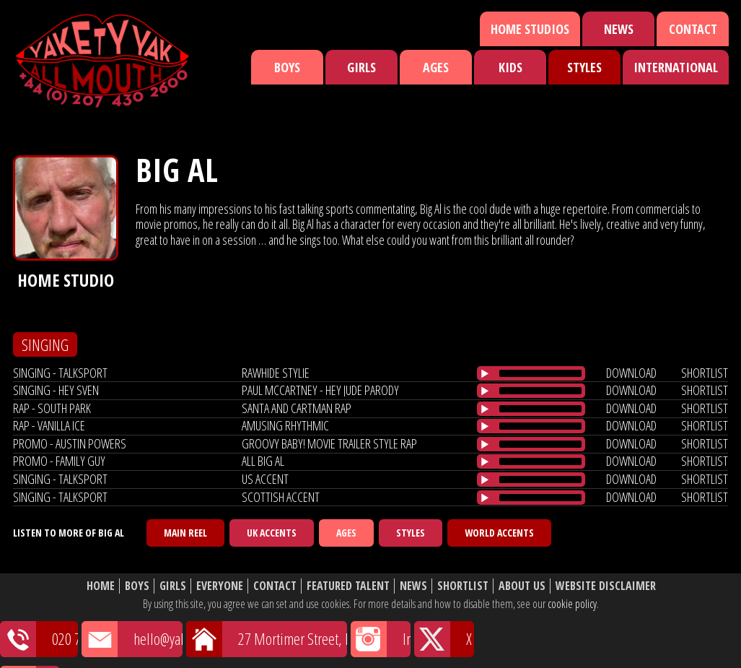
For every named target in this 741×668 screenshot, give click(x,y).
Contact (693, 29)
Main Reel (185, 532)
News (618, 29)
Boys (287, 67)
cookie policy (572, 604)
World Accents (499, 532)
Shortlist (462, 586)
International (675, 67)
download (631, 372)
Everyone (219, 586)
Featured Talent (348, 586)
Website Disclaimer (606, 586)
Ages (436, 67)
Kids (510, 67)
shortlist (704, 372)
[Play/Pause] (485, 373)
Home (101, 586)
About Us (522, 586)
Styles (584, 67)
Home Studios (530, 29)
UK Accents (272, 532)
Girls (361, 67)
